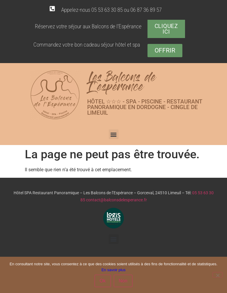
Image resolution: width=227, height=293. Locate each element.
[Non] (218, 274)
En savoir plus (113, 270)
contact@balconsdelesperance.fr (116, 199)
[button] (114, 134)
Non (123, 280)
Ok (103, 280)
